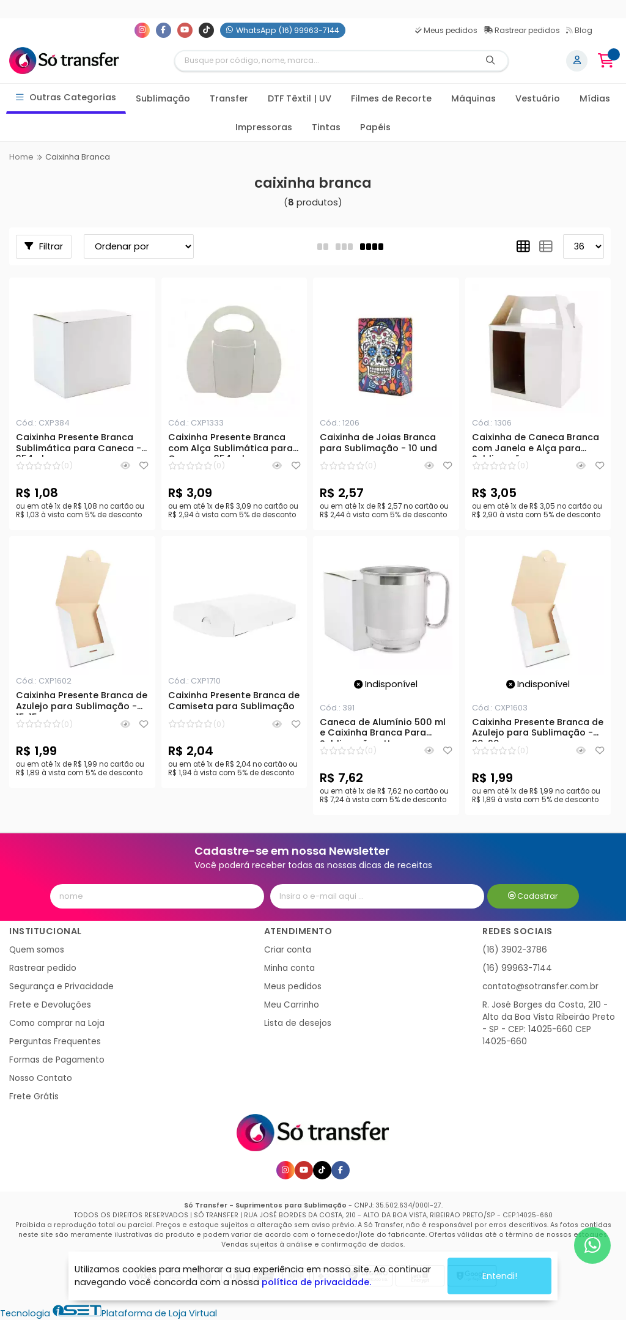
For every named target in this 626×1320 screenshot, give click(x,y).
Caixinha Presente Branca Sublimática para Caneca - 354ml (78, 444)
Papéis (375, 127)
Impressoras (263, 127)
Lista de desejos (297, 1023)
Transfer (229, 98)
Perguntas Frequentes (55, 1041)
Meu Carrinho (291, 1005)
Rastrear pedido (42, 968)
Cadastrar (533, 896)
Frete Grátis (34, 1096)
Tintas (326, 127)
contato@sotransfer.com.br (540, 986)
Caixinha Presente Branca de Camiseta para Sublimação (234, 701)
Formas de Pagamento (57, 1060)
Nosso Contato (40, 1078)
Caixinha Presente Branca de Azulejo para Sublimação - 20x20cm (537, 729)
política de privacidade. (316, 1282)
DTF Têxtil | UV (299, 98)
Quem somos (36, 950)
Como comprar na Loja (57, 1023)
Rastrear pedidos (522, 30)
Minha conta (289, 968)
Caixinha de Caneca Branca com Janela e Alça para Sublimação (535, 444)
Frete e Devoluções (50, 1005)
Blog (579, 30)
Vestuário (537, 98)
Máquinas (473, 98)
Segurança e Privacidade (61, 986)
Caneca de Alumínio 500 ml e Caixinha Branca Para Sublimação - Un (383, 729)
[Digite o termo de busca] (324, 60)
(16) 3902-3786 (514, 950)
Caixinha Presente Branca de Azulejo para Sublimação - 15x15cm (81, 702)
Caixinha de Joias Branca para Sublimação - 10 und (378, 443)
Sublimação (163, 98)
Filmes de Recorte (391, 98)
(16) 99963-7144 (517, 968)
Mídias (595, 98)
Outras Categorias (66, 97)
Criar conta (287, 950)
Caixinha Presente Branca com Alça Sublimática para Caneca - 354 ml (230, 444)
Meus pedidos (446, 30)
